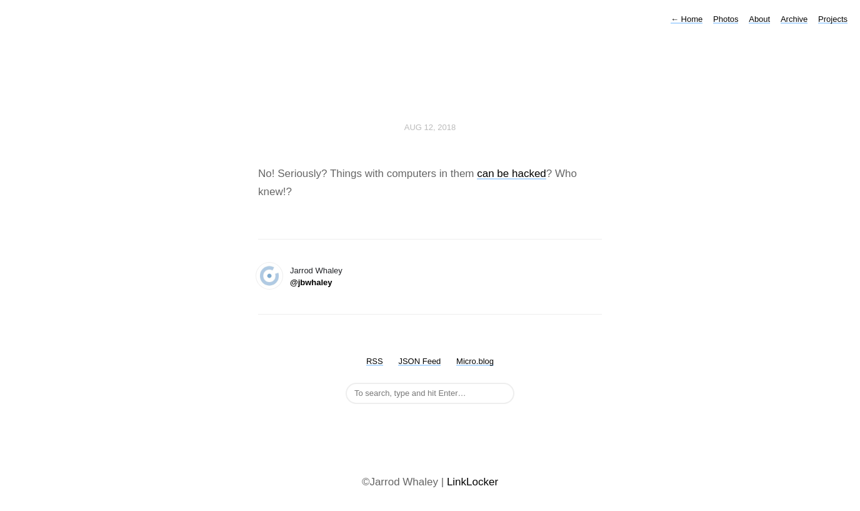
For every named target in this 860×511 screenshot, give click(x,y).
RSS (374, 361)
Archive (794, 19)
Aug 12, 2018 (430, 127)
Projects (833, 19)
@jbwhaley (311, 282)
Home (686, 19)
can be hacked (511, 174)
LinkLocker (472, 482)
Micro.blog (475, 361)
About (759, 19)
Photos (725, 19)
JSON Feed (419, 361)
